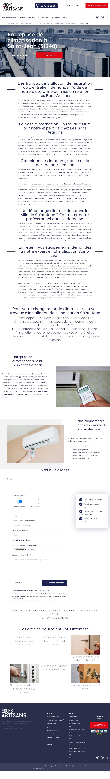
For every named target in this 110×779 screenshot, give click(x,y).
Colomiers (60, 226)
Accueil (9, 23)
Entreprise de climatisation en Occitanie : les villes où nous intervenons (39, 23)
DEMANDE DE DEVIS (73, 6)
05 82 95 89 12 (49, 55)
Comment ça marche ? (26, 17)
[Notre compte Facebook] (102, 17)
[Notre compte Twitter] (107, 17)
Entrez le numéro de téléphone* (23, 521)
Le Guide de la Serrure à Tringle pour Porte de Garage (55, 641)
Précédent (18, 583)
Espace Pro (73, 717)
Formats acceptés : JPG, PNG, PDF (24, 545)
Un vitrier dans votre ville (77, 748)
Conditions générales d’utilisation (54, 766)
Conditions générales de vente (74, 766)
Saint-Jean (69, 112)
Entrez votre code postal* (21, 530)
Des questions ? (43, 17)
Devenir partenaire (53, 737)
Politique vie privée (38, 768)
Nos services (73, 758)
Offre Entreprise (53, 734)
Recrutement (73, 720)
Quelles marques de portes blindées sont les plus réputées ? (24, 689)
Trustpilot (10, 479)
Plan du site (88, 766)
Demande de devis (20, 55)
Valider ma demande (54, 583)
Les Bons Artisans (10, 766)
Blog (48, 727)
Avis (48, 741)
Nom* (14, 511)
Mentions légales (38, 766)
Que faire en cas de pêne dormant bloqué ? (86, 658)
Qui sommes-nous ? (8, 17)
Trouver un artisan (59, 17)
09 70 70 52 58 (48, 6)
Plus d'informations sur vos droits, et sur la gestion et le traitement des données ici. (36, 601)
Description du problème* (21, 555)
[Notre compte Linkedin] (97, 17)
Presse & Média (52, 730)
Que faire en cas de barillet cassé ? (86, 687)
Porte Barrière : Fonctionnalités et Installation (24, 641)
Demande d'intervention (97, 6)
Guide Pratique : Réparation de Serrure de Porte (55, 667)
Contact (50, 744)
